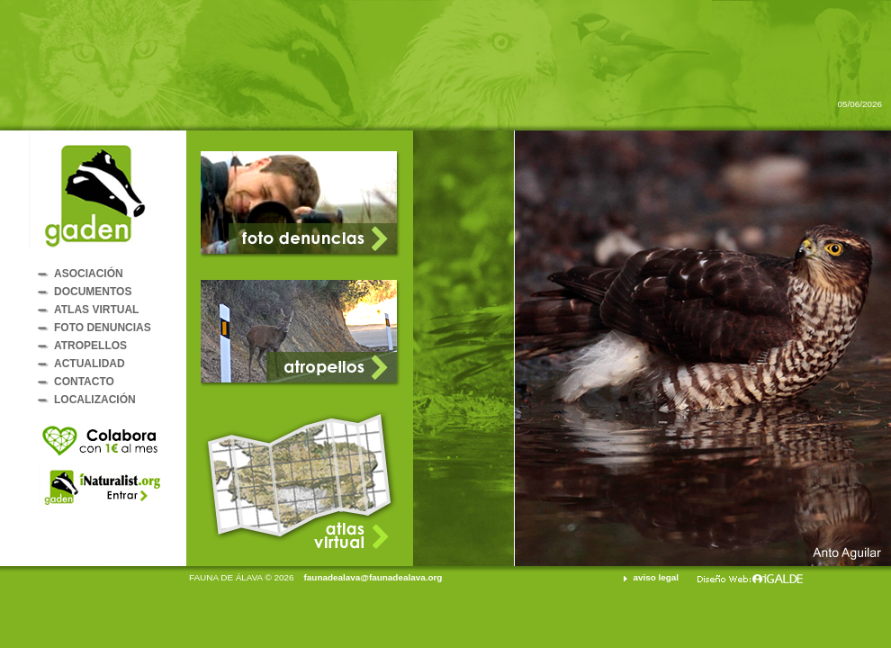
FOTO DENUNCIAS (102, 327)
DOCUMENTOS (92, 291)
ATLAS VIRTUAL (96, 309)
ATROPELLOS (90, 345)
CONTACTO (84, 381)
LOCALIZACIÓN (95, 399)
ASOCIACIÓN (88, 273)
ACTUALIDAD (89, 363)
